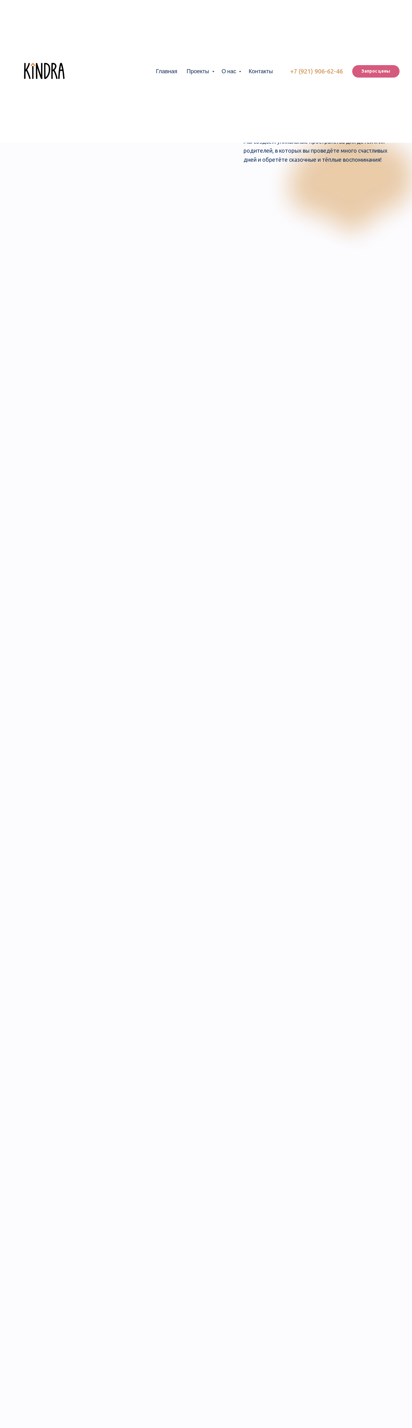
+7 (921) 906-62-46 (316, 71)
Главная (167, 71)
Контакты (261, 71)
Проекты (198, 71)
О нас (230, 71)
